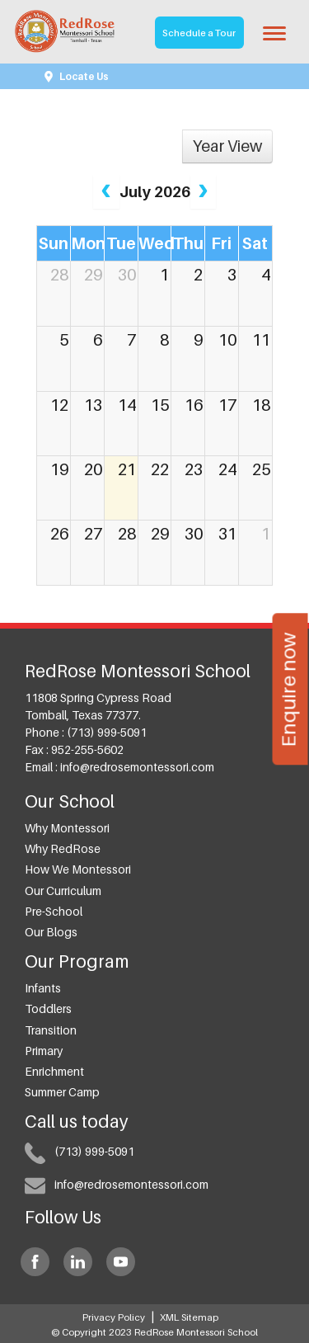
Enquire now (287, 689)
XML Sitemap (189, 1317)
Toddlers (48, 1008)
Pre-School (53, 911)
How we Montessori (78, 869)
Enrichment (54, 1071)
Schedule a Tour (199, 33)
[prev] (106, 192)
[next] (203, 192)
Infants (43, 988)
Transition (51, 1030)
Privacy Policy (113, 1317)
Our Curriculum (63, 891)
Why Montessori (67, 828)
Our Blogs (51, 932)
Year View (227, 146)
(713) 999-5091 (107, 732)
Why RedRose (63, 848)
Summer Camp (62, 1092)
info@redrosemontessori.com (137, 767)
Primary (44, 1051)
